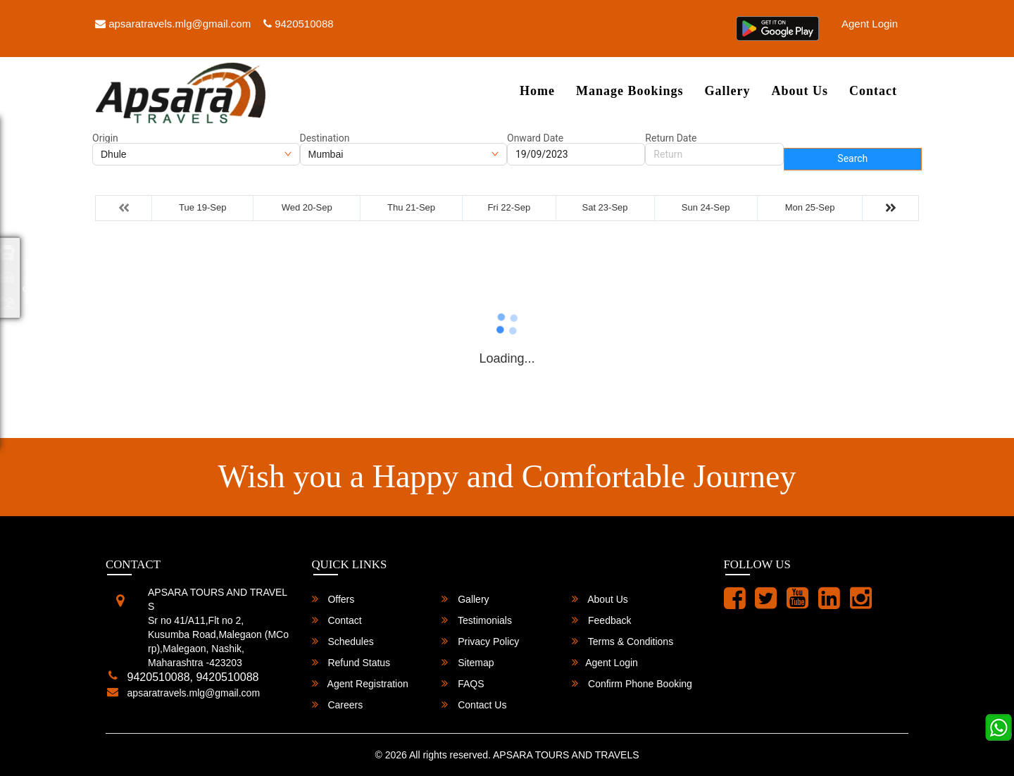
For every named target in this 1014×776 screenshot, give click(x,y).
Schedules (343, 641)
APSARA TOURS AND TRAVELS (566, 755)
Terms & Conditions (622, 641)
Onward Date (535, 138)
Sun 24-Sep (706, 207)
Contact (873, 91)
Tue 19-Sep (202, 207)
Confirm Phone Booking (632, 683)
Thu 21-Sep (411, 207)
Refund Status (351, 662)
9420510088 (298, 24)
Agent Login (869, 24)
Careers (337, 705)
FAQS (463, 683)
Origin (105, 138)
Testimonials (477, 620)
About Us (799, 91)
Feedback (601, 620)
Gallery (727, 91)
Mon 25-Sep (810, 207)
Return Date (670, 138)
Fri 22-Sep (508, 207)
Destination (325, 138)
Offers (333, 599)
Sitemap (468, 662)
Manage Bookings (630, 91)
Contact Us (474, 705)
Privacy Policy (480, 641)
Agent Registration (360, 683)
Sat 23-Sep (605, 207)
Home (537, 91)
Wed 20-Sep (307, 207)
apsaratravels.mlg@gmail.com (173, 24)
